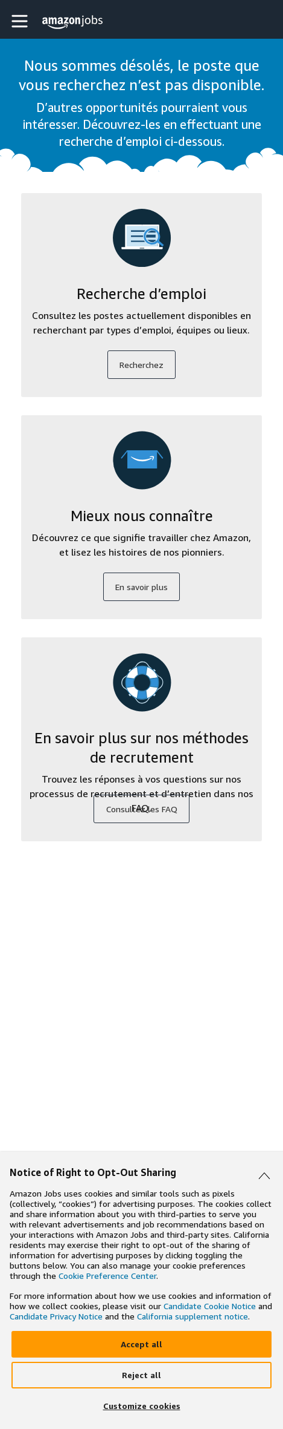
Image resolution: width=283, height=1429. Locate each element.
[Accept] (141, 1344)
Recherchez (141, 365)
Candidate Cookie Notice (210, 1306)
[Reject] (141, 1375)
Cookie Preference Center (107, 1275)
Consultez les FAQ (141, 809)
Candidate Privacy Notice (56, 1316)
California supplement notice (192, 1316)
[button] (21, 20)
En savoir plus (141, 587)
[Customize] (141, 1406)
